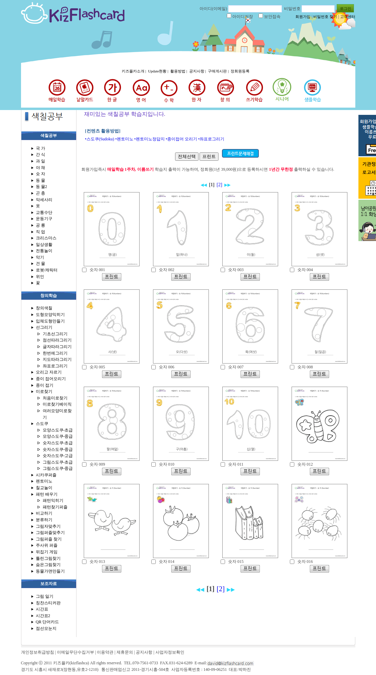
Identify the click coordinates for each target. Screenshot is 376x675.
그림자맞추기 (48, 526)
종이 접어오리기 (51, 378)
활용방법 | (179, 71)
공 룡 (40, 225)
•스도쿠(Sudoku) (99, 139)
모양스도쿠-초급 (58, 430)
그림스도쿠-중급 (58, 468)
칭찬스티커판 (48, 602)
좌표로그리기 (55, 366)
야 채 (40, 167)
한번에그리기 (55, 353)
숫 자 (40, 173)
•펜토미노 (124, 139)
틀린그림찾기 (48, 558)
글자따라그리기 (57, 346)
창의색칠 (44, 308)
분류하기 (44, 519)
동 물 (40, 180)
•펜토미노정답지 (149, 139)
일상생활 (44, 244)
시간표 (42, 609)
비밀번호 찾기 (325, 16)
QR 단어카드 (47, 621)
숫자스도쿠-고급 (58, 455)
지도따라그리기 (57, 359)
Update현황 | (158, 71)
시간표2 (43, 615)
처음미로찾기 (55, 398)
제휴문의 (124, 652)
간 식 (40, 154)
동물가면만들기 (50, 571)
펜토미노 (44, 481)
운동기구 (44, 218)
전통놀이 (44, 250)
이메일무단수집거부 (75, 652)
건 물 (40, 263)
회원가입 (303, 16)
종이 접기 (44, 385)
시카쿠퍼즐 (46, 475)
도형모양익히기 (50, 314)
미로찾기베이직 (57, 404)
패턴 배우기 (47, 494)
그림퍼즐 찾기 (49, 539)
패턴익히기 (53, 500)
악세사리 (44, 199)
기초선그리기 (55, 333)
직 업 (40, 231)
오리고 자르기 (49, 372)
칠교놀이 (44, 487)
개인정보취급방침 (37, 652)
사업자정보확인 (169, 652)
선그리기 (44, 327)
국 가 (40, 148)
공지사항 (144, 652)
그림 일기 (44, 596)
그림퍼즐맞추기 (50, 532)
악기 (40, 257)
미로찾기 (44, 391)
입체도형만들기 (50, 321)
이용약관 (105, 652)
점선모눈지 (46, 628)
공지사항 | (198, 71)
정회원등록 (240, 71)
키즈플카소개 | (134, 71)
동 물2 (41, 186)
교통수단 (44, 212)
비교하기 (44, 513)
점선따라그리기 (57, 340)
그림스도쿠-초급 (58, 462)
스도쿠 (42, 423)
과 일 (40, 161)
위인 (40, 276)
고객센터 (347, 16)
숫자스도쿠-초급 (58, 442)
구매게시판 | (219, 71)
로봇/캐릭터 (47, 270)
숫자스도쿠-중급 (58, 449)
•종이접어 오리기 (181, 139)
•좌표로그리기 (211, 139)
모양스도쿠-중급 (58, 436)
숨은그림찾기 (48, 564)
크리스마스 (46, 238)
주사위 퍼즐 (47, 545)
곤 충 (40, 193)
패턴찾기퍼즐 (55, 507)
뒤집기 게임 (47, 551)
